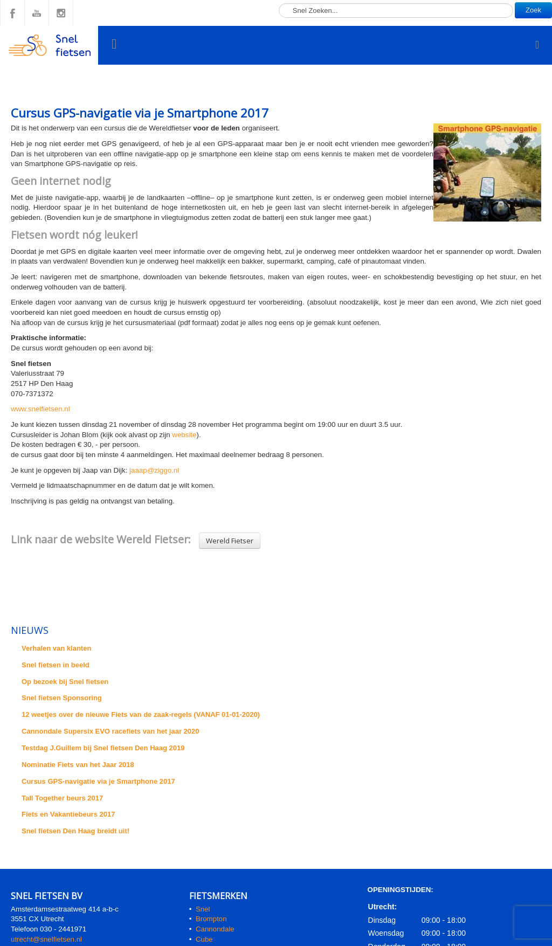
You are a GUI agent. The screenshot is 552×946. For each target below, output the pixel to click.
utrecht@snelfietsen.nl (46, 939)
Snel (203, 909)
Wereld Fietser (229, 540)
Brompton (211, 919)
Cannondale (215, 929)
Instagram (61, 13)
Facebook (12, 13)
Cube (204, 939)
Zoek (533, 10)
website (184, 435)
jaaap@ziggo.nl (154, 470)
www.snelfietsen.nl (40, 409)
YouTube (37, 13)
